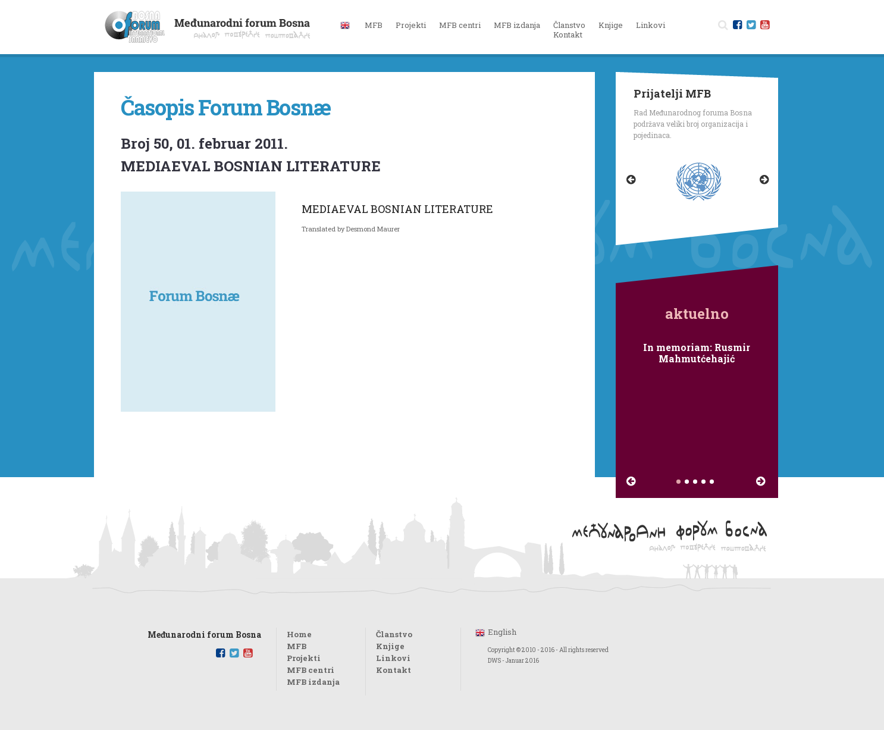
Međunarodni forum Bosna (204, 635)
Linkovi (650, 25)
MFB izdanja (313, 681)
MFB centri (310, 670)
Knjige (610, 25)
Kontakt (567, 34)
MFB (296, 646)
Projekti (304, 658)
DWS (494, 661)
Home (299, 634)
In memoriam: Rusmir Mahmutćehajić (696, 352)
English (502, 631)
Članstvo (569, 25)
